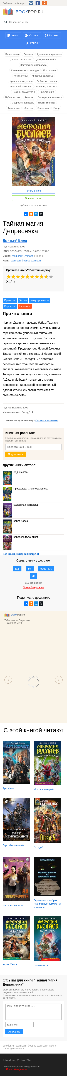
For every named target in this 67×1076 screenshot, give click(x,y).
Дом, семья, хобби (46, 59)
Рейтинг (34, 43)
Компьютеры (21, 75)
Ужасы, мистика (46, 102)
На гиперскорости (13, 905)
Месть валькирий (44, 789)
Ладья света (15, 472)
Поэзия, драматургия (24, 92)
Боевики (28, 54)
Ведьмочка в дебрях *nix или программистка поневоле (47, 904)
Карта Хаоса (15, 520)
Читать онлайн (33, 190)
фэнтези (16, 260)
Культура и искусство (21, 81)
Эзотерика (43, 108)
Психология (49, 70)
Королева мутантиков (20, 536)
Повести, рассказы (46, 86)
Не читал (24, 306)
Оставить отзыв (33, 198)
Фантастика (14, 108)
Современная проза (23, 102)
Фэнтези (28, 108)
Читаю (23, 300)
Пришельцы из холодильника (25, 488)
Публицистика (12, 97)
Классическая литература (25, 70)
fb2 (17, 568)
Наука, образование (21, 86)
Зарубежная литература (34, 65)
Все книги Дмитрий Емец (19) (21, 554)
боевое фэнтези (31, 260)
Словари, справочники (50, 97)
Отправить (14, 1031)
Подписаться (15, 454)
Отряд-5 (38, 847)
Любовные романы (47, 81)
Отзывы (33, 35)
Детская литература (21, 59)
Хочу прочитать (40, 300)
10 (51, 276)
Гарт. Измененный (13, 845)
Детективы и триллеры (49, 54)
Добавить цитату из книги (33, 205)
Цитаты (53, 35)
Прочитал (10, 300)
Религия (29, 97)
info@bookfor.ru (32, 1066)
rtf (33, 576)
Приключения (47, 92)
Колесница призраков (21, 504)
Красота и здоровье (42, 75)
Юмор (56, 108)
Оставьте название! (46, 420)
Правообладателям (16, 1069)
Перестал (10, 306)
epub (46, 568)
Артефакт (8, 788)
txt (29, 568)
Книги (15, 35)
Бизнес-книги (12, 54)
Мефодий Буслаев (22, 255)
